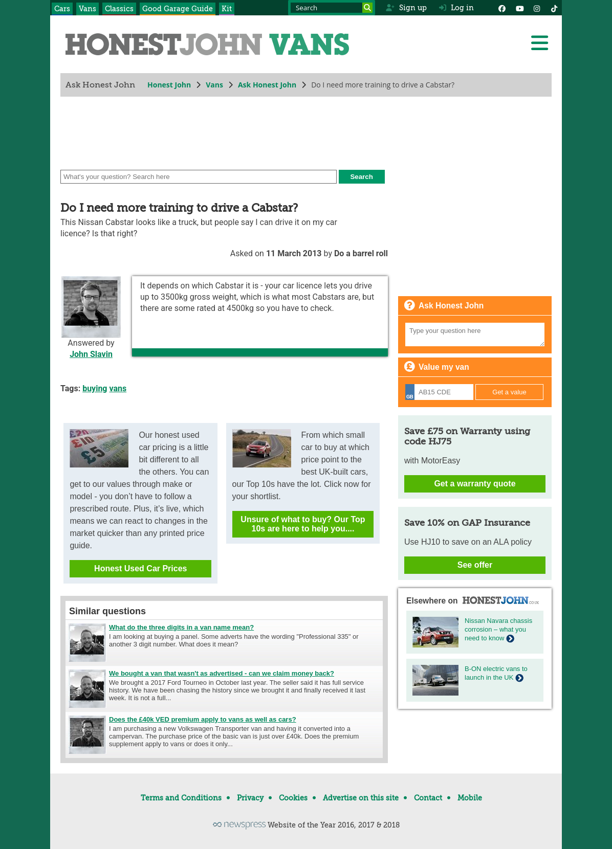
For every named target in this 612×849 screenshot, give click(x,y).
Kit (227, 9)
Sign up (406, 8)
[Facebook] (502, 8)
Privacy (250, 798)
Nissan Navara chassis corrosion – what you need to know (498, 629)
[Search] (367, 8)
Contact (428, 798)
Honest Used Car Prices (140, 568)
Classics (119, 9)
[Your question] (474, 334)
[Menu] (539, 43)
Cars (62, 9)
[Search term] (331, 7)
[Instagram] (536, 8)
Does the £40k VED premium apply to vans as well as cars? (202, 719)
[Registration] (439, 392)
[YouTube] (519, 8)
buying (94, 388)
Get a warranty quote (474, 483)
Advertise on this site (361, 798)
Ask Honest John (267, 85)
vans (117, 388)
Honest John (169, 85)
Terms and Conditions (181, 798)
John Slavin (91, 354)
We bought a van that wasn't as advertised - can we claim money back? (221, 673)
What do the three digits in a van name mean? (181, 627)
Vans (87, 9)
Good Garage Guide (177, 9)
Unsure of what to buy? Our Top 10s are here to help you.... (303, 524)
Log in (456, 8)
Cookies (293, 798)
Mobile (469, 798)
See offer (474, 565)
